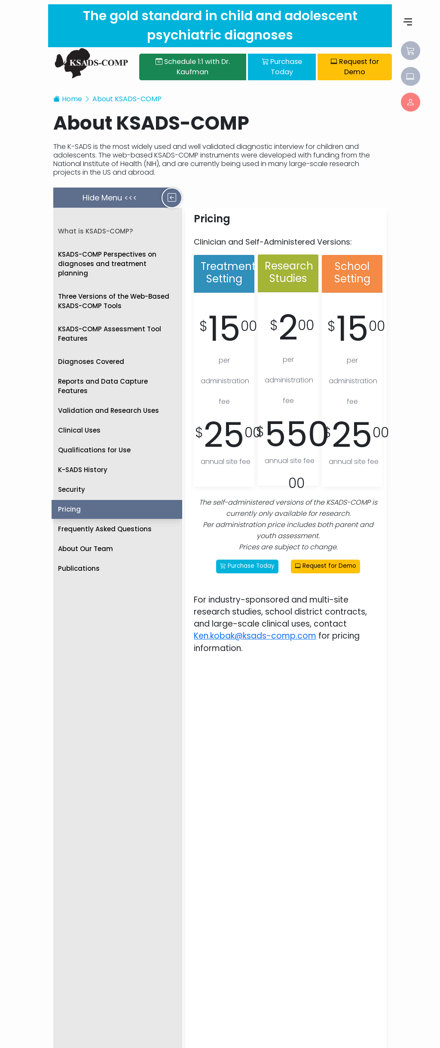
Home (67, 98)
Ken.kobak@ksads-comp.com (255, 635)
